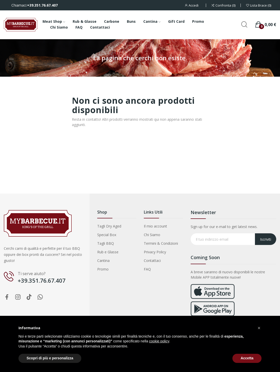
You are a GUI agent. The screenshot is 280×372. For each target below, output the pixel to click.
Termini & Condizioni (161, 243)
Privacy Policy (155, 252)
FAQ (147, 269)
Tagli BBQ (105, 243)
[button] (259, 328)
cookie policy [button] (159, 341)
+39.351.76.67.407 (42, 5)
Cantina (103, 260)
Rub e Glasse (107, 252)
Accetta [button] (247, 358)
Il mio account (155, 226)
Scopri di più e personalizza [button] (50, 358)
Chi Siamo (152, 234)
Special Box (106, 234)
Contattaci (152, 260)
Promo (103, 269)
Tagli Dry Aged (109, 226)
